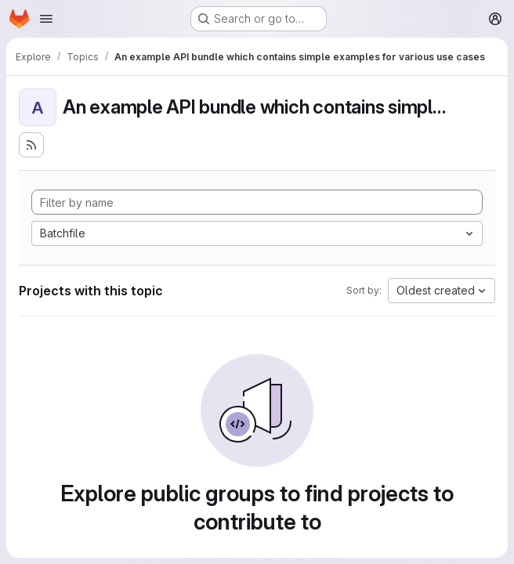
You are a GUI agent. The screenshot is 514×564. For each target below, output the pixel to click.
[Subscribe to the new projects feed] (31, 144)
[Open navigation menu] (46, 18)
